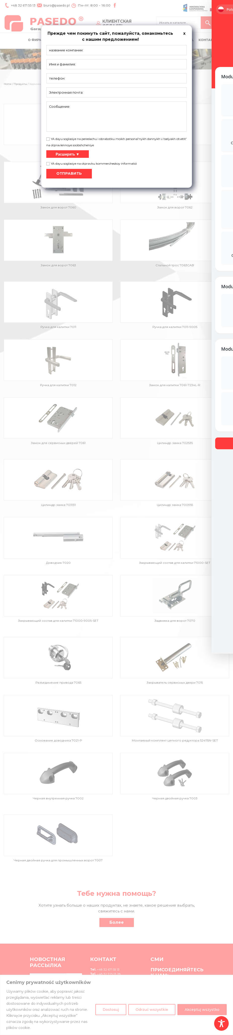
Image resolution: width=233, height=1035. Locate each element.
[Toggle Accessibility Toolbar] (221, 1023)
